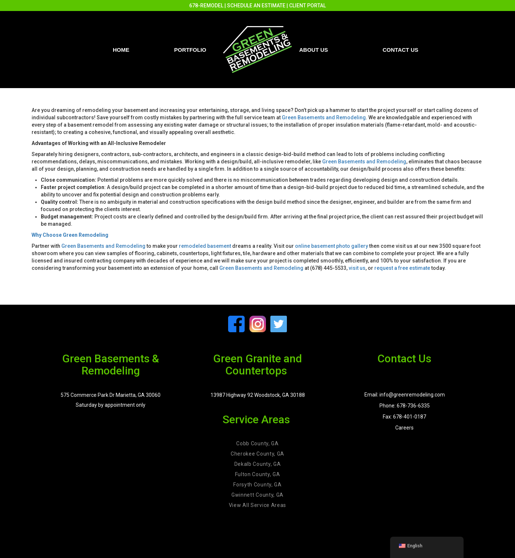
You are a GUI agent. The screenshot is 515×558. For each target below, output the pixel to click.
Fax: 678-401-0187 (404, 417)
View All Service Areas (257, 505)
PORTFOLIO (190, 50)
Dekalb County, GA (257, 464)
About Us (313, 50)
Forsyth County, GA (257, 485)
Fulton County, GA (257, 474)
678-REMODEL (206, 5)
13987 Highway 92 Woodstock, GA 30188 (257, 395)
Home (121, 50)
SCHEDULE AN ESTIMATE (256, 5)
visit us (357, 268)
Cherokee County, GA (257, 454)
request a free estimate (402, 268)
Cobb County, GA (257, 443)
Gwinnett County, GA (257, 495)
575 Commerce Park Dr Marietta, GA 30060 (111, 395)
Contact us (400, 50)
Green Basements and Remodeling (324, 117)
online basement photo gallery (331, 246)
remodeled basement (205, 246)
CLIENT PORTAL (307, 5)
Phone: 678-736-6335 (404, 406)
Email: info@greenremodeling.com (404, 395)
